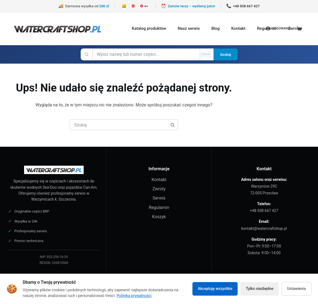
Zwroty (294, 28)
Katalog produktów (149, 28)
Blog (215, 28)
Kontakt (238, 28)
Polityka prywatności (134, 295)
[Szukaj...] (118, 124)
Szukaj (225, 54)
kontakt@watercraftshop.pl (264, 228)
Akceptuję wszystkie (215, 288)
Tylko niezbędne (259, 288)
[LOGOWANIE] (278, 28)
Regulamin (159, 207)
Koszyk (159, 216)
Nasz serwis (189, 28)
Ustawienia (296, 288)
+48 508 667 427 (264, 210)
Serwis (159, 198)
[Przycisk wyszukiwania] (172, 124)
